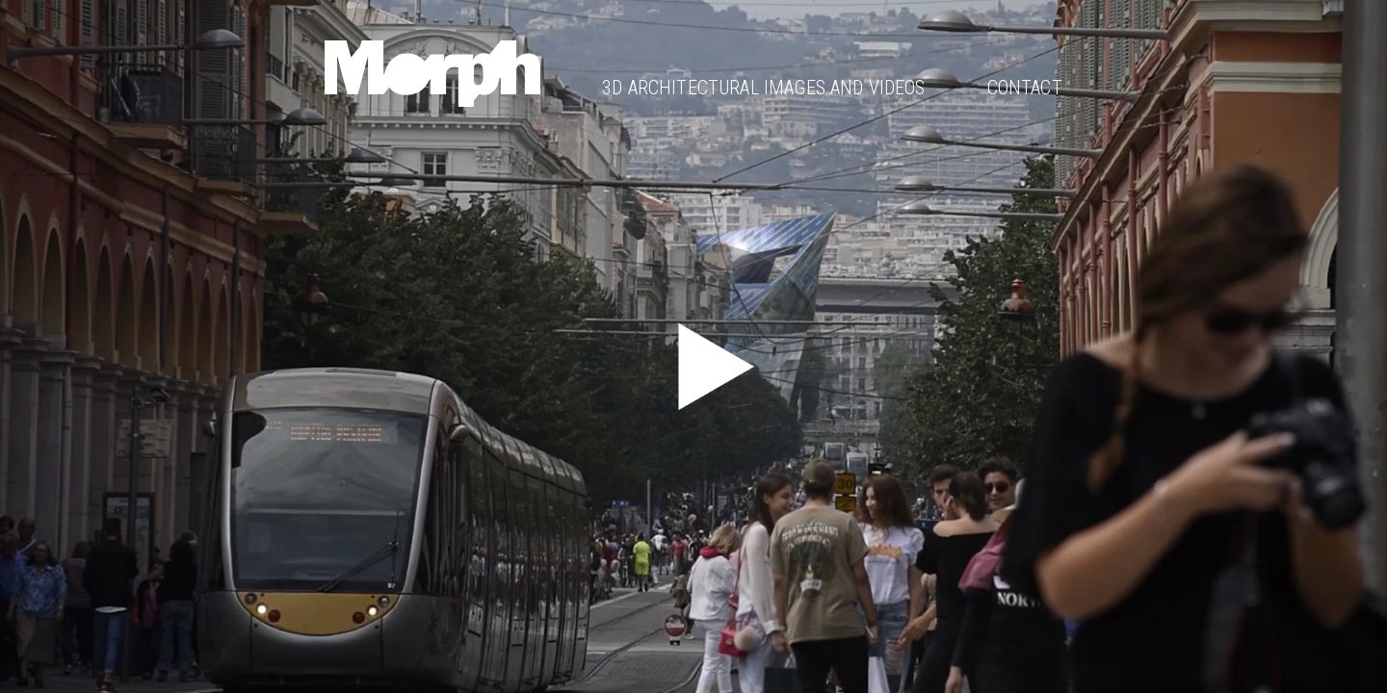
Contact (1024, 87)
